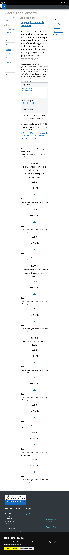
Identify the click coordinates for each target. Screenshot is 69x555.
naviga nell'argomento (11, 19)
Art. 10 (8, 83)
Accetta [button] (8, 548)
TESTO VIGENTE (27, 88)
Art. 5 (8, 57)
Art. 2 (8, 40)
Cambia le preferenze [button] (26, 548)
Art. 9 (8, 79)
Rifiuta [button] (15, 548)
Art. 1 (8, 36)
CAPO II (8, 50)
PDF (28, 103)
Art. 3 (8, 45)
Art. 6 (8, 66)
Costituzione (57, 28)
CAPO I (8, 33)
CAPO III (8, 63)
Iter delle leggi (57, 24)
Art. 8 (8, 75)
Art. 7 (8, 70)
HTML (23, 103)
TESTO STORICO (27, 91)
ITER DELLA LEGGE (28, 138)
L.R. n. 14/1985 (10, 29)
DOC (32, 103)
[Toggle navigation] (67, 7)
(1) (34, 194)
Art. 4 (8, 53)
